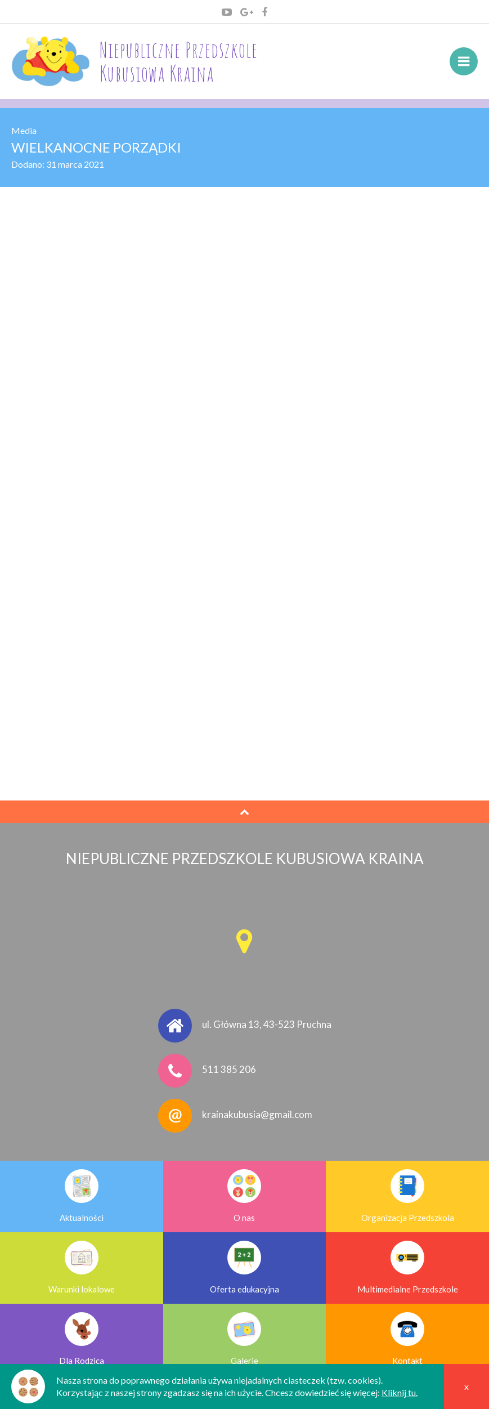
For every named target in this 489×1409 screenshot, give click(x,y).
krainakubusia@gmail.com (257, 1114)
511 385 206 (229, 1069)
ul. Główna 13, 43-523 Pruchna (266, 1024)
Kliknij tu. (400, 1392)
